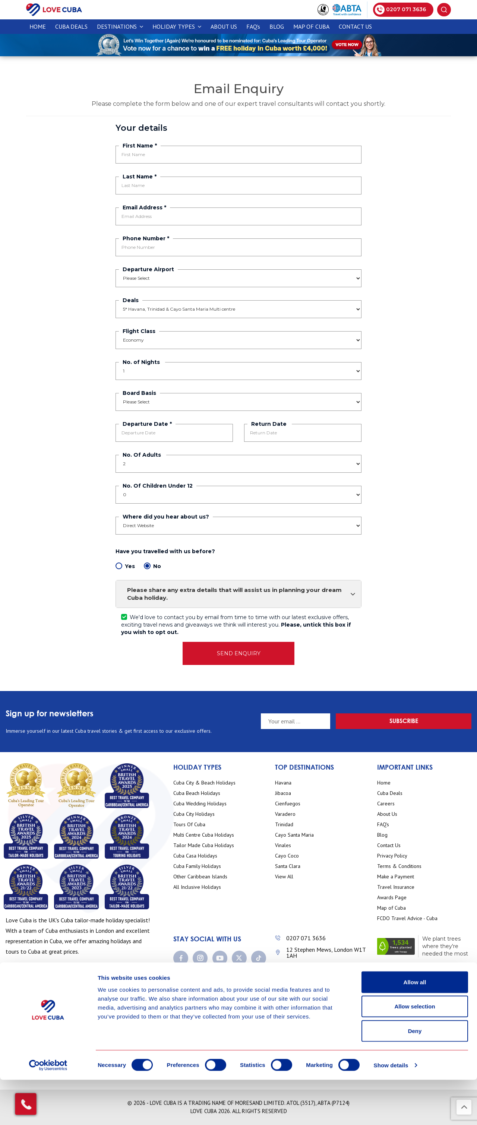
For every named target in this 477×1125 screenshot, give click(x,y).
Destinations (120, 26)
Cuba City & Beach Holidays (204, 783)
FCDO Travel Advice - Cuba (407, 918)
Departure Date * (147, 424)
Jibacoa (283, 793)
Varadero (285, 814)
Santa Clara (287, 866)
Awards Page (392, 897)
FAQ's (253, 26)
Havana (283, 783)
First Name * (140, 145)
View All (284, 877)
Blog (276, 26)
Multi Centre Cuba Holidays (203, 835)
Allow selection (414, 1052)
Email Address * (144, 207)
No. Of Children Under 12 (158, 485)
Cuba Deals (389, 793)
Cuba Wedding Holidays (200, 804)
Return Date (269, 424)
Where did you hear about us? (166, 516)
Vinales (283, 845)
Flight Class (139, 331)
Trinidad (284, 824)
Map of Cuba (311, 26)
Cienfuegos (287, 804)
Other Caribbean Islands (200, 877)
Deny (415, 1076)
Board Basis (139, 393)
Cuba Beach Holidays (196, 793)
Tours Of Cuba (189, 824)
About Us (224, 26)
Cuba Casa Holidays (195, 856)
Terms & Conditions (399, 866)
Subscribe (445, 720)
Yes (125, 566)
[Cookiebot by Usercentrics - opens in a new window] (48, 1110)
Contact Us (355, 26)
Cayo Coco (287, 856)
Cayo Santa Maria (294, 835)
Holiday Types (176, 26)
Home (37, 26)
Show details (391, 1110)
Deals (131, 300)
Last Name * (140, 176)
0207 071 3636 (306, 938)
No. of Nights (142, 362)
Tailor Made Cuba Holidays (203, 845)
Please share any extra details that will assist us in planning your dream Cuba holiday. (241, 593)
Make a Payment (395, 877)
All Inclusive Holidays (197, 887)
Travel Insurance (395, 887)
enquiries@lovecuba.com (317, 967)
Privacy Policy (392, 856)
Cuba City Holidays (194, 814)
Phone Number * (146, 238)
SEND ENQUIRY (238, 653)
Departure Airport (148, 269)
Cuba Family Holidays (197, 866)
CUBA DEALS (71, 26)
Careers (386, 804)
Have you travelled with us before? (166, 551)
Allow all (415, 1027)
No (152, 566)
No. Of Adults (142, 454)
